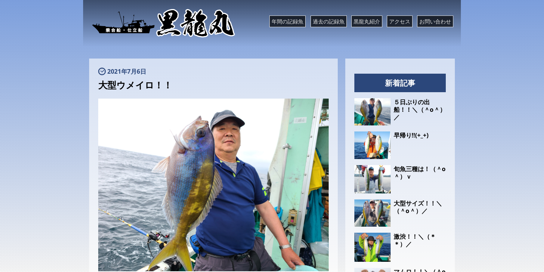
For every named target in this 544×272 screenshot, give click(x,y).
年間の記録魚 (287, 21)
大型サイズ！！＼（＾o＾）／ (418, 207)
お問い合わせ (435, 21)
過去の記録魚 (329, 21)
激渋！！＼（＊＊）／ (415, 240)
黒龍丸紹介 (367, 21)
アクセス (399, 21)
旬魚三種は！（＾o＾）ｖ (420, 173)
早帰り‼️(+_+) (411, 135)
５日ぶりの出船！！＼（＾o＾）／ (420, 109)
